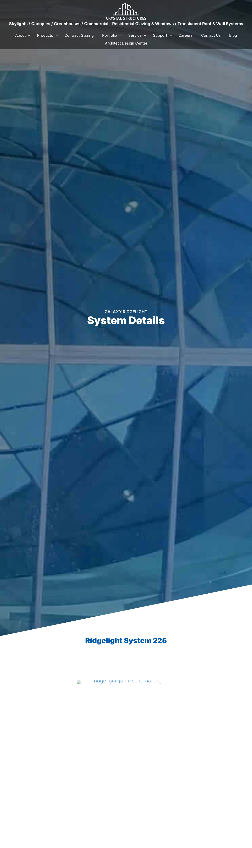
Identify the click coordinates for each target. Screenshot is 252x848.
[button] (29, 35)
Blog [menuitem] (233, 35)
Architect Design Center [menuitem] (126, 43)
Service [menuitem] (135, 35)
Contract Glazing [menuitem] (79, 35)
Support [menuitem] (160, 35)
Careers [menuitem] (185, 35)
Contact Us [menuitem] (211, 35)
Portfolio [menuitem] (109, 35)
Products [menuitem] (45, 35)
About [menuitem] (20, 35)
